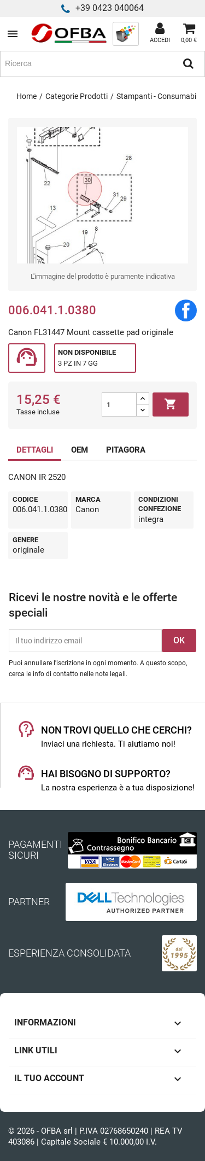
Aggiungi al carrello (170, 404)
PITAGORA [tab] (125, 450)
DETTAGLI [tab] (34, 450)
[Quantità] (119, 404)
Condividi (186, 310)
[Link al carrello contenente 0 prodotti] (189, 34)
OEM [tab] (79, 450)
